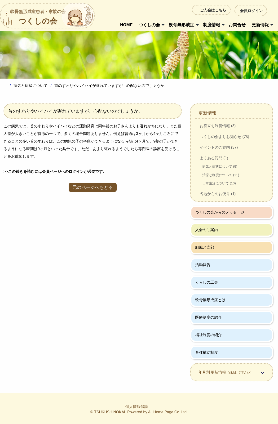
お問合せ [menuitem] (237, 24)
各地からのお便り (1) (218, 194)
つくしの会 (37, 17)
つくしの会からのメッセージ (219, 212)
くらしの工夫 (206, 282)
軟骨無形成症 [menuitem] (181, 24)
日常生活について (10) (219, 183)
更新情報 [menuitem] (260, 24)
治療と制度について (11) (220, 175)
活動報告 (202, 265)
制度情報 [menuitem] (211, 24)
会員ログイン (251, 10)
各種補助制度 (206, 352)
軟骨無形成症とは (210, 300)
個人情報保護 (136, 407)
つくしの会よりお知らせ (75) (224, 137)
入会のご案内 (206, 230)
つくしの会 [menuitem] (149, 24)
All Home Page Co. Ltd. (168, 412)
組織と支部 (204, 247)
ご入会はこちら (213, 9)
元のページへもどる (92, 187)
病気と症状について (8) (219, 166)
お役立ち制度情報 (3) (218, 126)
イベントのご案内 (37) (219, 147)
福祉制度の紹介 (208, 335)
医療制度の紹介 (208, 317)
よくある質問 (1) (214, 158)
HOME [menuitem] (126, 24)
